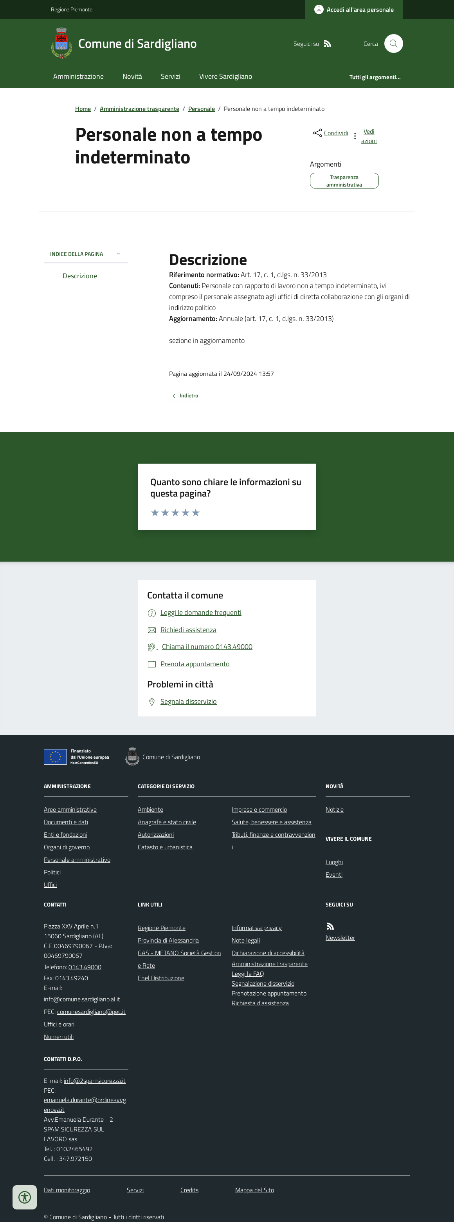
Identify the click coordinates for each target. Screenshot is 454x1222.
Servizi (170, 76)
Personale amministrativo (77, 859)
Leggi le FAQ (248, 973)
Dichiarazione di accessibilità (268, 952)
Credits (189, 1190)
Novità (132, 76)
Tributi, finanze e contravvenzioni (273, 841)
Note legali (246, 940)
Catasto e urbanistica (165, 847)
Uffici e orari (59, 1024)
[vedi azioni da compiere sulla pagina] (364, 136)
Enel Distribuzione (161, 978)
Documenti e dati (66, 822)
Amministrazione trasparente (139, 108)
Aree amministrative (70, 809)
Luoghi (334, 862)
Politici (52, 872)
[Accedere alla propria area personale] (354, 9)
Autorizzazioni (156, 834)
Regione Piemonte (71, 9)
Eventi (334, 874)
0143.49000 (84, 967)
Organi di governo (67, 847)
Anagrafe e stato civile (167, 822)
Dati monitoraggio (67, 1190)
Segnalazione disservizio (263, 983)
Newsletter (340, 937)
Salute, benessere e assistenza (272, 822)
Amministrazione (78, 76)
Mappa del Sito (254, 1190)
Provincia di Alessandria (168, 940)
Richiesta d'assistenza (260, 1003)
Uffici (50, 884)
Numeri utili (59, 1036)
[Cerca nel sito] (390, 43)
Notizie (335, 809)
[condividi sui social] (330, 133)
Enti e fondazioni (65, 834)
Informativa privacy (257, 927)
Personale (201, 108)
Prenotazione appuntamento (269, 993)
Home (83, 108)
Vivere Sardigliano (225, 76)
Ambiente (150, 809)
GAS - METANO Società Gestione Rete (179, 959)
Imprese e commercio (259, 809)
